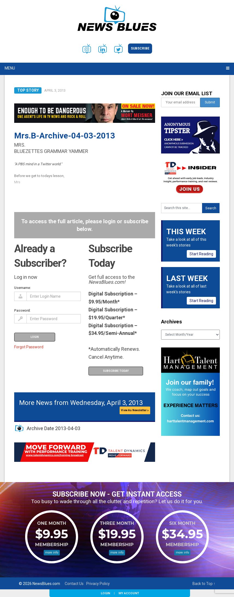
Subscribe (140, 48)
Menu (10, 68)
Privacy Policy (98, 583)
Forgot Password (28, 347)
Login (105, 593)
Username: (22, 288)
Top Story (28, 90)
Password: (22, 310)
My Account (129, 593)
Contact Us (74, 583)
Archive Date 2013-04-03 (53, 428)
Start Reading (201, 254)
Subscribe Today (116, 370)
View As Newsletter (135, 410)
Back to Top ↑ (203, 583)
